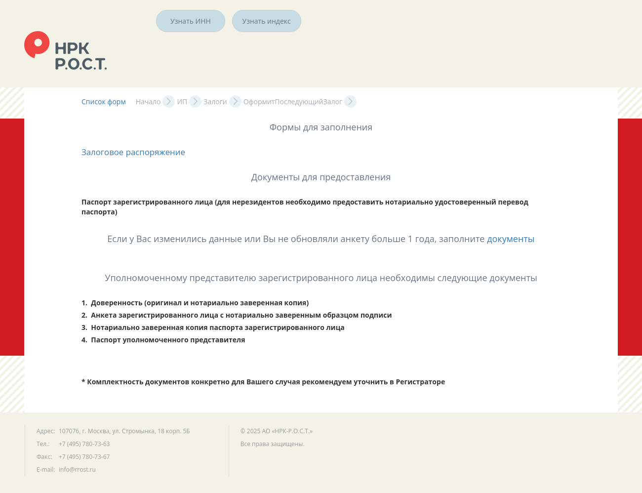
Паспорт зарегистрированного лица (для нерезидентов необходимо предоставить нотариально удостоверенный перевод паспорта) (305, 206)
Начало (148, 101)
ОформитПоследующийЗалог (292, 101)
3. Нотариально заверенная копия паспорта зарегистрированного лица (213, 327)
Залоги (215, 101)
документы (511, 239)
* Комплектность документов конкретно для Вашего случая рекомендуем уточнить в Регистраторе (263, 381)
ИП (182, 101)
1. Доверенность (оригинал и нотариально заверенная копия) (195, 302)
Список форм (103, 101)
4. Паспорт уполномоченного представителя (163, 339)
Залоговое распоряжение (133, 152)
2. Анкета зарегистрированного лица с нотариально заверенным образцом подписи (236, 315)
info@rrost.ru (77, 469)
